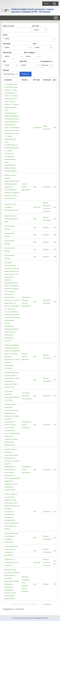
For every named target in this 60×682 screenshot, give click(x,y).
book (34, 187)
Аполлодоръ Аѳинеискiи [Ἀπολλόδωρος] (27, 395)
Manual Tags (7, 52)
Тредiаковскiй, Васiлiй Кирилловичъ (26, 424)
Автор (5, 35)
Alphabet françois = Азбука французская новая (11, 218)
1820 (54, 127)
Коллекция (7, 43)
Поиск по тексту (8, 26)
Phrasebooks (47, 220)
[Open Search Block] (54, 3)
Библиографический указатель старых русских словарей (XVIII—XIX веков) (33, 10)
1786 (54, 187)
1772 (54, 356)
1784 (54, 227)
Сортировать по (46, 61)
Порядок (6, 70)
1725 (54, 396)
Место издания (29, 52)
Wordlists (46, 227)
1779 (54, 584)
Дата (34, 43)
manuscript (36, 207)
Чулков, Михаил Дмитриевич (26, 187)
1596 (54, 207)
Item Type (35, 26)
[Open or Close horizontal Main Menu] (30, 18)
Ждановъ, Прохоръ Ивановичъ (25, 356)
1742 (54, 511)
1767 (54, 551)
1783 (54, 301)
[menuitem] (46, 3)
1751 (54, 425)
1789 (54, 219)
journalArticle (37, 127)
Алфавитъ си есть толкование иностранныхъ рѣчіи (11, 207)
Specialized (46, 187)
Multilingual (46, 300)
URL (4, 61)
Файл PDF (23, 61)
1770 (54, 380)
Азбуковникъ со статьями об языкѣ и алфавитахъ (11, 562)
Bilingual (45, 217)
